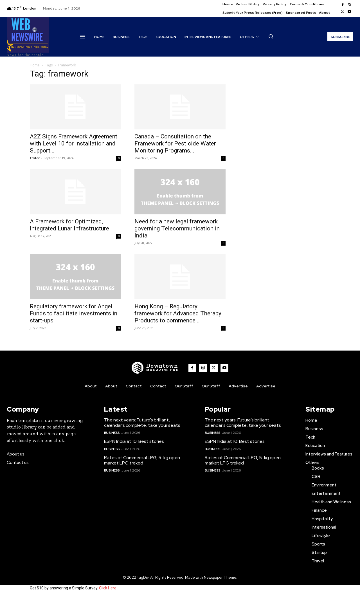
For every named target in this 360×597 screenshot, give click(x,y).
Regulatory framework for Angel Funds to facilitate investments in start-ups (73, 313)
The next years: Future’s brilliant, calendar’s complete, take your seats (142, 422)
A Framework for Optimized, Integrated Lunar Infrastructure (69, 225)
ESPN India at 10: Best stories (134, 441)
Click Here (107, 588)
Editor (35, 158)
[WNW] (155, 368)
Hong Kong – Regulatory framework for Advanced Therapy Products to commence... (177, 313)
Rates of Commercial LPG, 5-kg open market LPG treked (142, 460)
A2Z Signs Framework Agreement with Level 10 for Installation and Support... (73, 143)
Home (35, 65)
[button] (270, 36)
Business (112, 432)
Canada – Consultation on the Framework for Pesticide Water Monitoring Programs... (175, 143)
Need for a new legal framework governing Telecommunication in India (177, 228)
